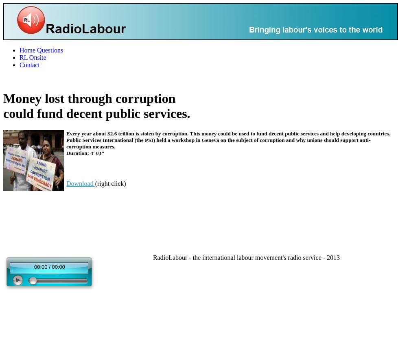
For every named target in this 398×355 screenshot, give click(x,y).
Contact (30, 64)
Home (27, 50)
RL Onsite (33, 57)
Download (80, 183)
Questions (50, 50)
